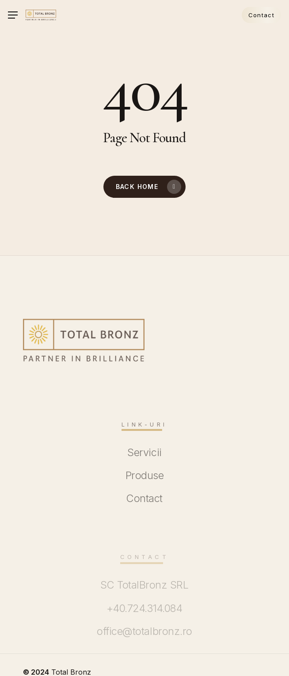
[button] (13, 15)
